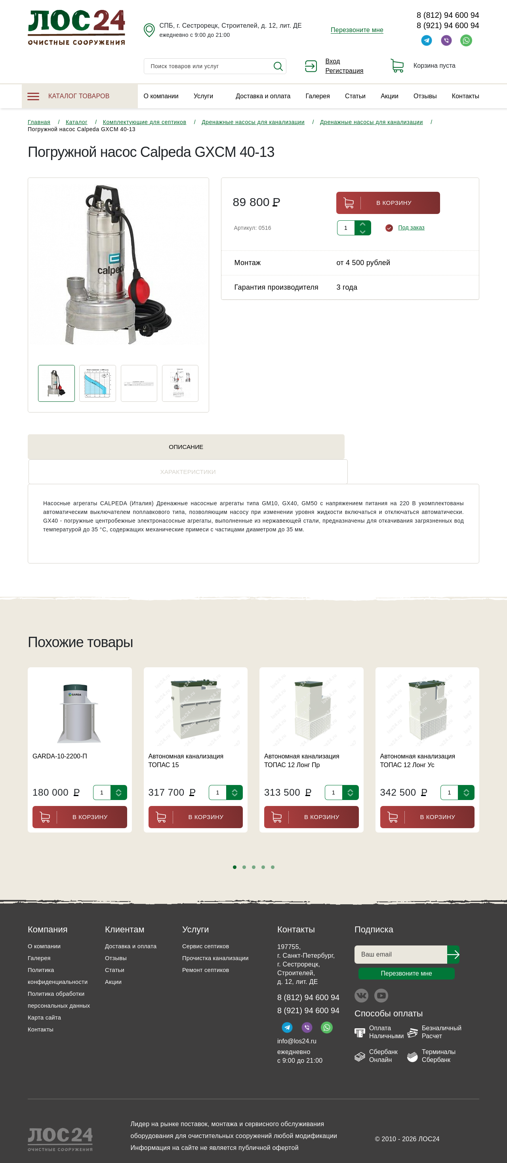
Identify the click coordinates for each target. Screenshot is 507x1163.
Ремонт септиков (208, 951)
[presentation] (47, 275)
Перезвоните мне (357, 30)
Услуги (203, 96)
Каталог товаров (68, 96)
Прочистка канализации (218, 939)
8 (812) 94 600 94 (448, 15)
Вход (333, 61)
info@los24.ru (296, 1025)
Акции (389, 96)
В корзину (374, 203)
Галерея (318, 96)
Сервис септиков (207, 927)
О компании (161, 96)
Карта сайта (46, 1011)
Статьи (355, 96)
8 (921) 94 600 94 (448, 25)
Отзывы (425, 96)
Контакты (465, 96)
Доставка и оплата (263, 96)
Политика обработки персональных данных (59, 987)
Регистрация (345, 70)
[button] (234, 849)
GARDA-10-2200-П (59, 738)
